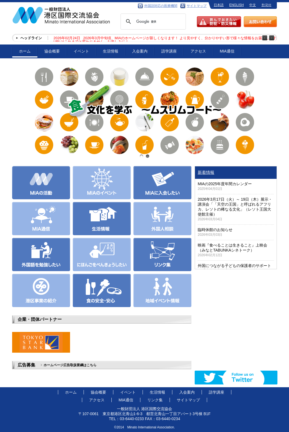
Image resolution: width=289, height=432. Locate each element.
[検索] (152, 21)
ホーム (25, 51)
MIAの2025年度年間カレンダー (225, 184)
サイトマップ (197, 6)
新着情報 (206, 172)
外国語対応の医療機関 (160, 6)
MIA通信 (227, 51)
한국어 (266, 5)
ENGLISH (236, 5)
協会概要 (52, 51)
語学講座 (169, 51)
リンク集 (155, 400)
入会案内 (140, 51)
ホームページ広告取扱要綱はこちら (70, 365)
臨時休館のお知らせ (215, 229)
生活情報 (110, 51)
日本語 (219, 5)
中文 (252, 5)
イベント (81, 51)
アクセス (198, 51)
